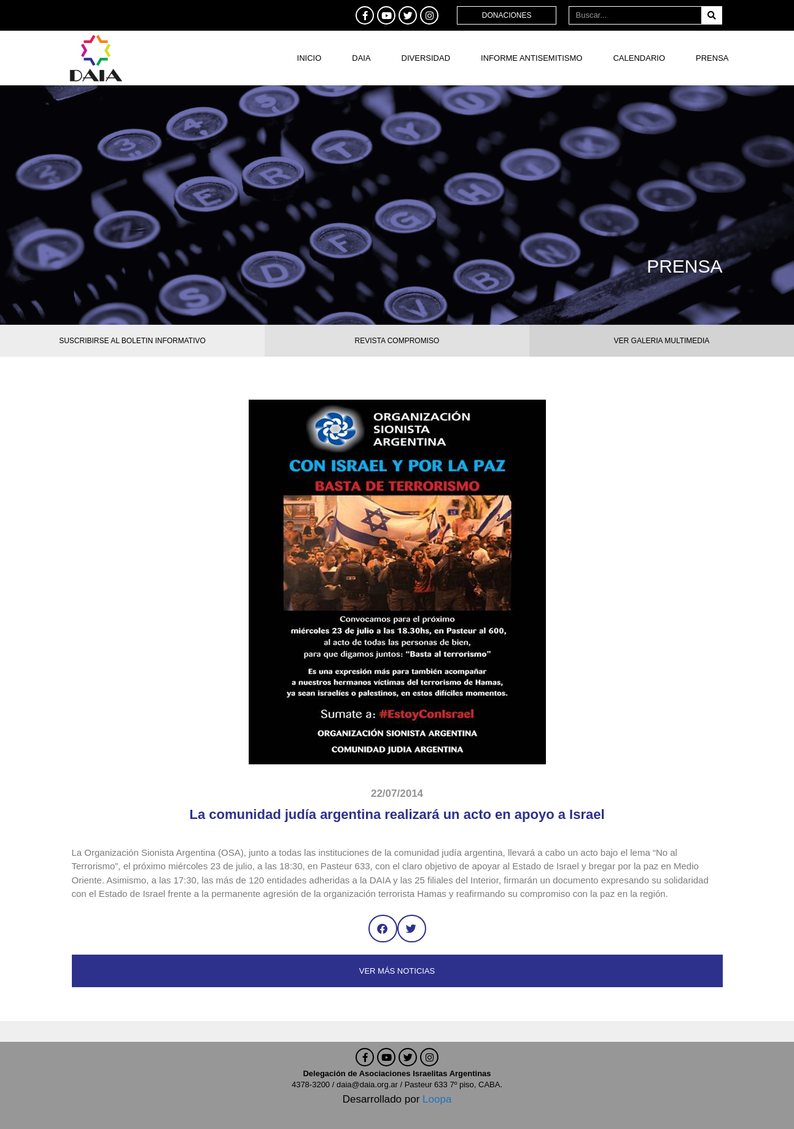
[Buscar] (711, 15)
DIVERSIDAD (426, 58)
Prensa (712, 58)
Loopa (436, 1099)
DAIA (361, 58)
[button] (382, 928)
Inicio (309, 58)
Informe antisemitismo (531, 58)
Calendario (639, 58)
